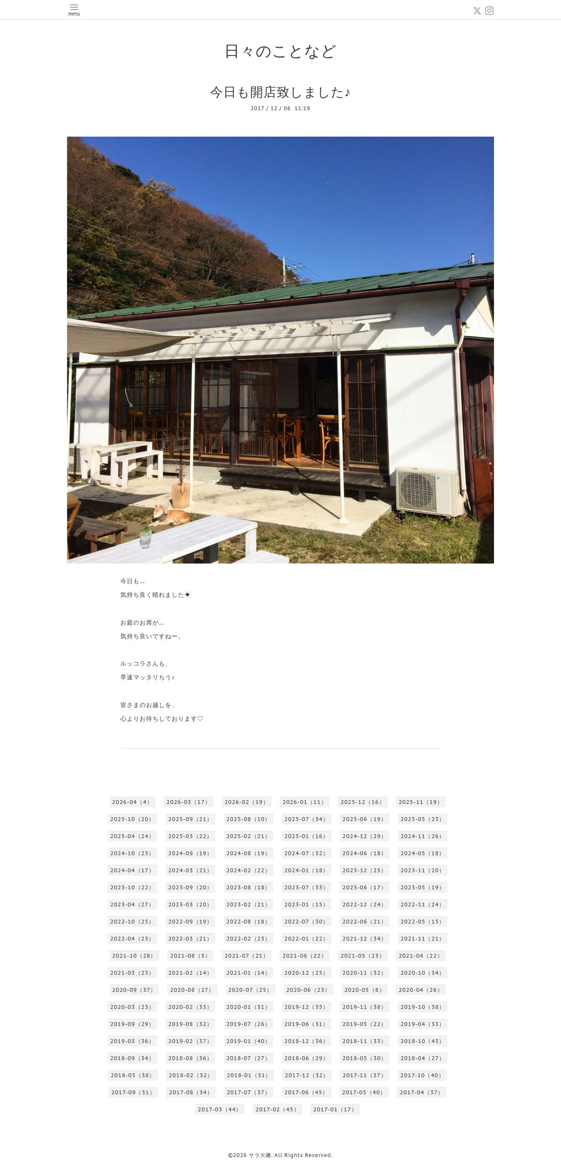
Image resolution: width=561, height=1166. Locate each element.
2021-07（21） (247, 955)
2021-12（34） (364, 938)
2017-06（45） (306, 1092)
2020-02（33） (190, 1007)
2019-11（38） (364, 1007)
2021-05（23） (363, 955)
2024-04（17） (132, 870)
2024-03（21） (190, 870)
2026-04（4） (132, 802)
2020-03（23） (132, 1007)
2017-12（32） (307, 1075)
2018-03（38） (133, 1075)
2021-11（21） (422, 938)
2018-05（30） (364, 1058)
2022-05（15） (422, 921)
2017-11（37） (364, 1075)
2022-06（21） (364, 921)
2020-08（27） (192, 990)
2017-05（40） (364, 1092)
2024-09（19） (190, 853)
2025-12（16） (363, 802)
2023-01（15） (306, 904)
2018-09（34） (132, 1058)
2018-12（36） (306, 1041)
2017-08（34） (191, 1092)
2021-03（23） (132, 972)
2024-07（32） (306, 853)
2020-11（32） (364, 972)
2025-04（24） (132, 836)
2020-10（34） (422, 972)
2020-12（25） (306, 972)
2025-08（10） (248, 819)
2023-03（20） (190, 904)
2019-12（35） (306, 1007)
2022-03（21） (190, 938)
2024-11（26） (422, 836)
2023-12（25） (364, 870)
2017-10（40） (422, 1075)
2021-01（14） (248, 972)
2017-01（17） (335, 1109)
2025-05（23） (422, 819)
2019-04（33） (422, 1024)
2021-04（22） (421, 955)
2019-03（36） (132, 1041)
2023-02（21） (248, 904)
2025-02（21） (248, 836)
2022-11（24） (422, 904)
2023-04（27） (132, 904)
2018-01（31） (249, 1075)
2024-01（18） (306, 870)
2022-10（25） (132, 921)
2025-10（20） (132, 819)
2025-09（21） (190, 819)
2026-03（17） (189, 802)
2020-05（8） (364, 990)
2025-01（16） (306, 836)
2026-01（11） (305, 802)
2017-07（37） (249, 1092)
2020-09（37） (134, 990)
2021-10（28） (134, 955)
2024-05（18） (422, 853)
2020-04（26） (421, 990)
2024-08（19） (248, 853)
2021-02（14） (190, 972)
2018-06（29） (306, 1058)
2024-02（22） (248, 870)
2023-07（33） (306, 887)
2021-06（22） (305, 955)
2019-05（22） (364, 1024)
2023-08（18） (248, 887)
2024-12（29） (364, 836)
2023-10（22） (132, 887)
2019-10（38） (422, 1007)
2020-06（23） (308, 990)
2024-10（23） (132, 853)
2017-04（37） (422, 1092)
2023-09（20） (190, 887)
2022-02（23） (248, 938)
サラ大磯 (260, 1155)
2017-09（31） (133, 1092)
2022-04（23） (132, 938)
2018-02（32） (191, 1075)
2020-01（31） (248, 1007)
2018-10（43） (422, 1041)
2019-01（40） (248, 1041)
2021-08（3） (190, 955)
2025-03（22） (190, 836)
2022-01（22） (306, 938)
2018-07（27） (248, 1058)
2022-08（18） (248, 921)
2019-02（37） (190, 1041)
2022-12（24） (364, 904)
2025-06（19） (364, 819)
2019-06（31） (306, 1024)
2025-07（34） (306, 819)
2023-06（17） (364, 887)
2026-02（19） (247, 802)
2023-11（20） (422, 870)
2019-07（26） (248, 1024)
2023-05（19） (422, 887)
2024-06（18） (364, 853)
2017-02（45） (277, 1109)
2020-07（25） (250, 990)
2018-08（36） (190, 1058)
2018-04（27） (422, 1058)
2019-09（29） (132, 1024)
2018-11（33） (364, 1041)
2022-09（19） (190, 921)
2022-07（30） (306, 921)
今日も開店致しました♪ (280, 91)
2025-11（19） (421, 802)
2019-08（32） (190, 1024)
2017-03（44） (220, 1109)
